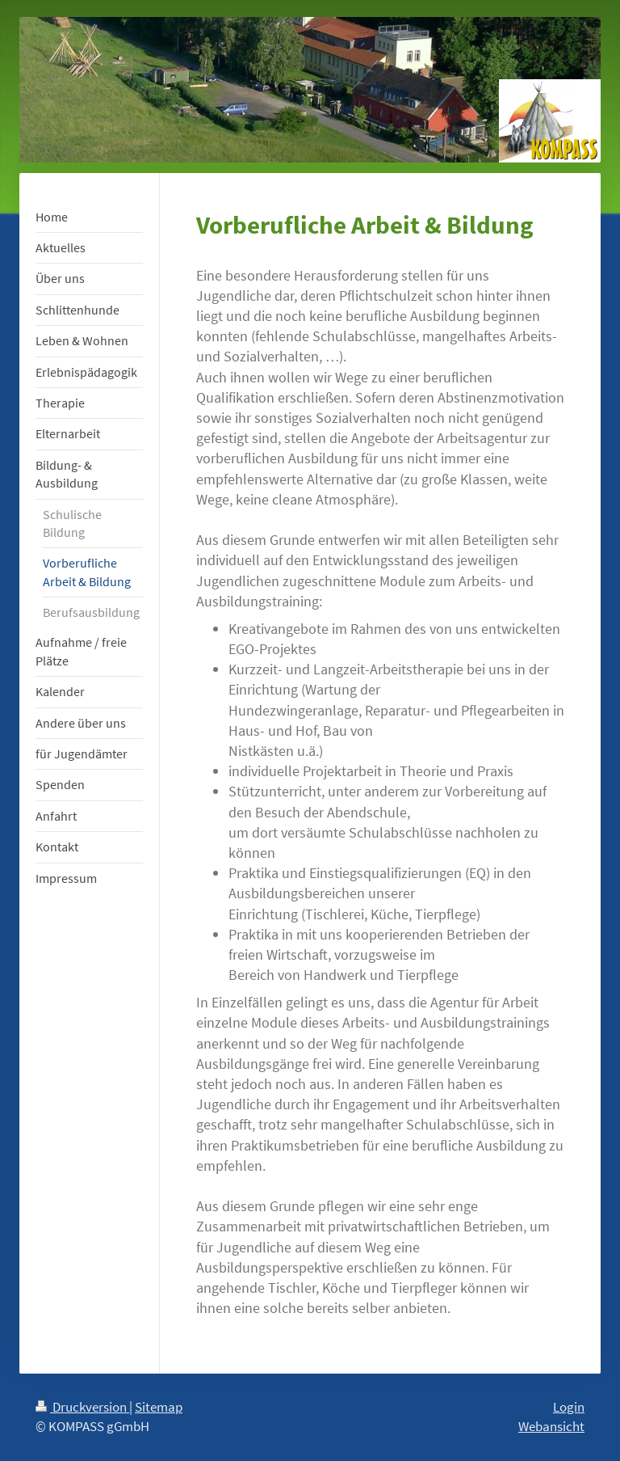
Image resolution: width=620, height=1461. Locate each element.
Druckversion (82, 1407)
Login (568, 1407)
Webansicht (551, 1426)
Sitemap (158, 1407)
